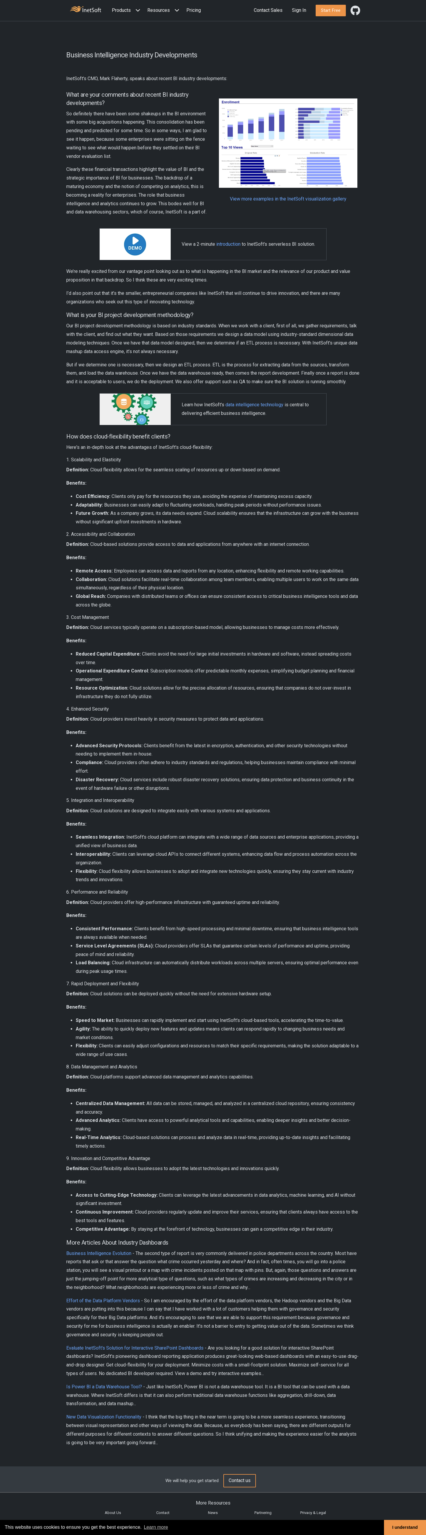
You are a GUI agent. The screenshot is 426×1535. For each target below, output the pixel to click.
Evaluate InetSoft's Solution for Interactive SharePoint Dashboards (135, 1348)
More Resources (213, 1503)
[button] (127, 10)
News (213, 1512)
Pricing (193, 10)
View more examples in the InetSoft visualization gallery (288, 199)
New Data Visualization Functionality (103, 1417)
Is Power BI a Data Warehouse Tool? (104, 1387)
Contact (163, 1512)
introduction (228, 244)
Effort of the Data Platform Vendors (103, 1300)
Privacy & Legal (313, 1512)
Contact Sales (268, 10)
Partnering (263, 1512)
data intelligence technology (254, 404)
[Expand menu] (137, 10)
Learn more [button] (156, 1527)
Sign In (299, 10)
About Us (113, 1512)
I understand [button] (405, 1527)
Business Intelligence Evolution (98, 1253)
